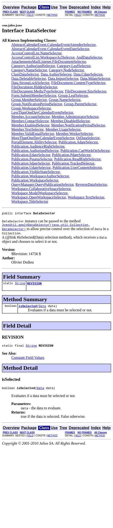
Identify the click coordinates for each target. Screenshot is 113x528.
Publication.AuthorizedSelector (35, 151)
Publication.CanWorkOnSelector (85, 151)
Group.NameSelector (65, 100)
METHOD (52, 15)
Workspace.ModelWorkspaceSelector (39, 193)
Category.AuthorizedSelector (33, 66)
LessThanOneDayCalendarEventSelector (42, 112)
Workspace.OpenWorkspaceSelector (38, 197)
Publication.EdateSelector (30, 155)
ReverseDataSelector (91, 185)
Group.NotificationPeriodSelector (36, 104)
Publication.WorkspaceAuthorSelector (40, 176)
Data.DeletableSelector (28, 79)
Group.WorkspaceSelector (31, 108)
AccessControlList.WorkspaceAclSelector (43, 57)
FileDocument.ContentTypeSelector (78, 83)
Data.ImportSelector (63, 79)
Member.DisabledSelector (70, 121)
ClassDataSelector (25, 74)
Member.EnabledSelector (30, 125)
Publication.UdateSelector (31, 168)
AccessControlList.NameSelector (36, 53)
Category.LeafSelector (73, 66)
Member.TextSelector (27, 129)
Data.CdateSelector (87, 74)
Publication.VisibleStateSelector (35, 172)
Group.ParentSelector (80, 104)
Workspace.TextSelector (86, 197)
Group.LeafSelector (73, 95)
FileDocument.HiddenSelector (34, 87)
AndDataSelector (89, 57)
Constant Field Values (27, 361)
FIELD (30, 15)
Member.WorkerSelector (74, 134)
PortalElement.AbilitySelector (34, 142)
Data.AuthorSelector (56, 74)
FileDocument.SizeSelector (85, 91)
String (20, 285)
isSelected (28, 309)
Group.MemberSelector (29, 100)
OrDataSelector (88, 138)
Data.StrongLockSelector (30, 83)
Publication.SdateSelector (30, 163)
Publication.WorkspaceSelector (34, 180)
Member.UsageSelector (63, 129)
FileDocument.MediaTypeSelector (37, 91)
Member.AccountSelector (30, 117)
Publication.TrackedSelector (73, 163)
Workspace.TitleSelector (29, 201)
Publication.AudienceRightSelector (38, 146)
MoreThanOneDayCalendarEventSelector (42, 138)
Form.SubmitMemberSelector (33, 95)
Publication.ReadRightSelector (77, 159)
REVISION (34, 285)
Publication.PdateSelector (71, 155)
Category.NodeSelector (66, 70)
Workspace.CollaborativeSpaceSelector (41, 189)
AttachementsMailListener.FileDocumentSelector (48, 62)
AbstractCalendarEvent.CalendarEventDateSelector (50, 49)
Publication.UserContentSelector (77, 168)
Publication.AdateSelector (78, 142)
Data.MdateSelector (95, 79)
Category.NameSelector (29, 70)
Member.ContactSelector (30, 121)
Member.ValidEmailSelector (32, 134)
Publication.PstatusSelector (31, 159)
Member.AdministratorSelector (75, 117)
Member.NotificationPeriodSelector (78, 125)
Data (42, 309)
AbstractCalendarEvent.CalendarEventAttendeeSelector (53, 45)
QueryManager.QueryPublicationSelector (42, 185)
